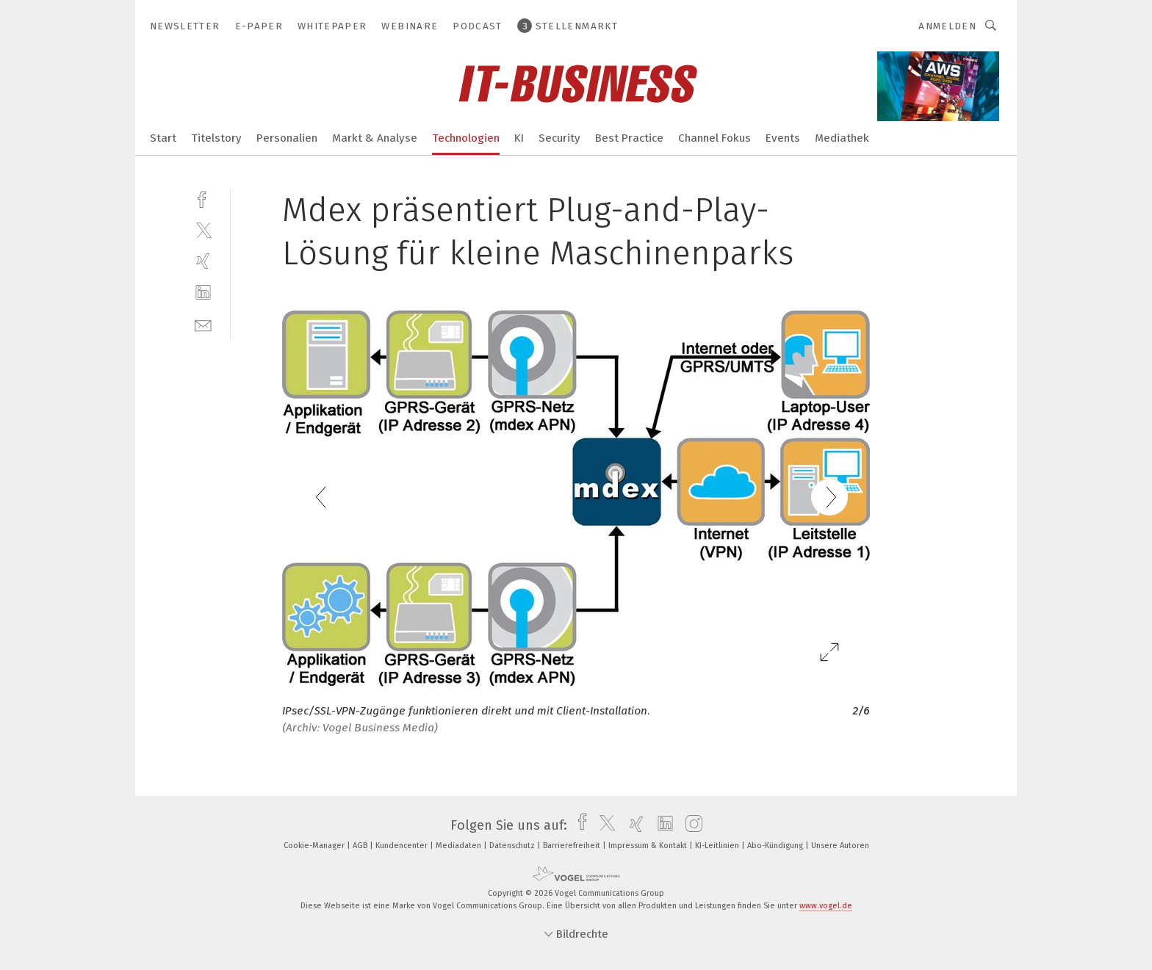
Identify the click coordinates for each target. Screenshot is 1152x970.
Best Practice (629, 138)
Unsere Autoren (840, 845)
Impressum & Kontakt (648, 845)
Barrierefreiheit (572, 845)
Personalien (286, 138)
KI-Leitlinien (718, 845)
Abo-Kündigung (776, 845)
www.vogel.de (825, 906)
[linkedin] (203, 292)
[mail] (203, 324)
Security (559, 138)
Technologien (466, 138)
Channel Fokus (714, 138)
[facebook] (203, 198)
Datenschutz (513, 845)
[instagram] (690, 825)
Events (783, 138)
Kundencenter (402, 845)
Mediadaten (459, 845)
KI (519, 138)
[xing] (203, 261)
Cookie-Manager (315, 845)
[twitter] (203, 229)
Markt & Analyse (374, 138)
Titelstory (216, 138)
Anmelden (947, 26)
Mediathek (842, 138)
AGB (361, 845)
